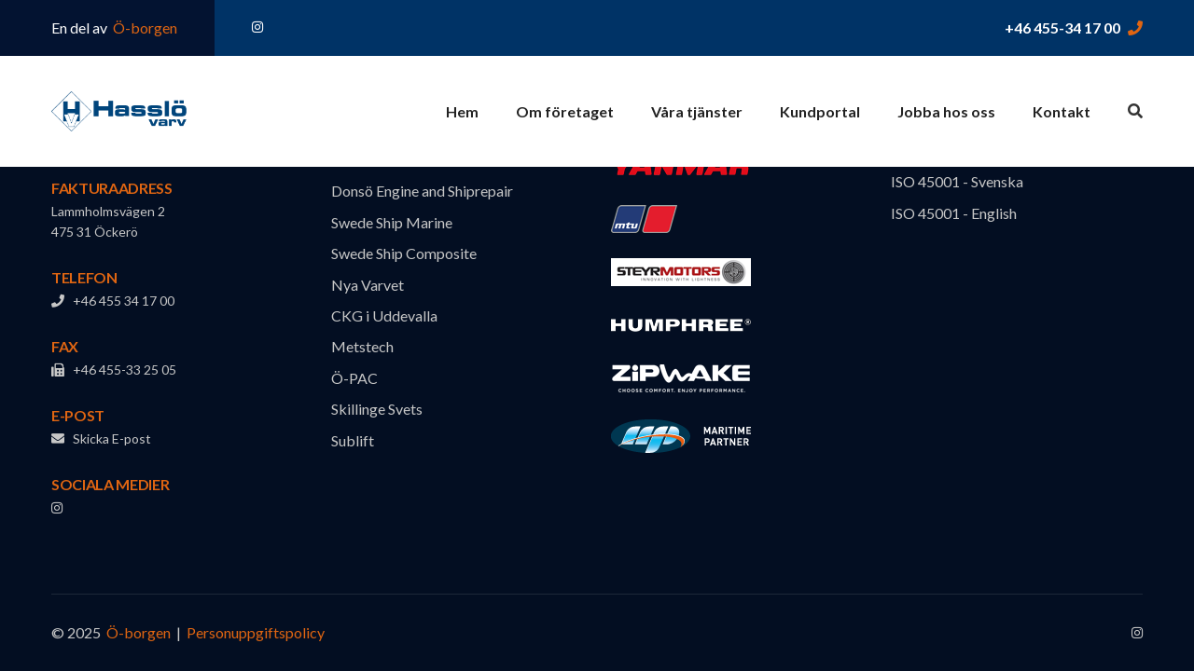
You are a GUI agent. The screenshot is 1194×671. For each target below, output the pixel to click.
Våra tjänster (697, 111)
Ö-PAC (354, 378)
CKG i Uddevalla (384, 315)
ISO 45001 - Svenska (957, 181)
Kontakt (1061, 111)
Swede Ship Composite (404, 253)
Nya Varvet (367, 285)
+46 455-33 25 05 (113, 369)
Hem (462, 111)
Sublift (352, 440)
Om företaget (565, 111)
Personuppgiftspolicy (256, 632)
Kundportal (820, 111)
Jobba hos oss (946, 111)
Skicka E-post (101, 438)
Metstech (362, 346)
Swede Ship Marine (391, 222)
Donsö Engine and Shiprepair (422, 190)
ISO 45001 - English (954, 213)
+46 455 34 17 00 (112, 300)
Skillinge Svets (377, 409)
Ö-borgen (143, 27)
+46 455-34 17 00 (1062, 27)
